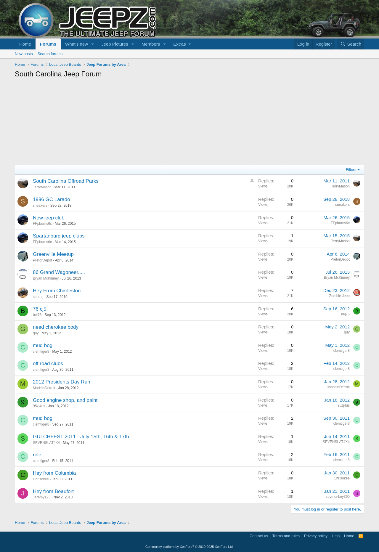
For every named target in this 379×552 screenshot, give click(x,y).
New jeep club (49, 218)
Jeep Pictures (114, 43)
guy (35, 333)
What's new (76, 43)
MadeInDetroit (44, 388)
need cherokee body (55, 327)
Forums (48, 43)
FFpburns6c (42, 224)
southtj (38, 297)
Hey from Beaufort (53, 491)
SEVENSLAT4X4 (46, 443)
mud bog (42, 345)
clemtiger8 (41, 351)
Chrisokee (41, 479)
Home (25, 43)
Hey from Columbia (54, 473)
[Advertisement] (189, 123)
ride (37, 455)
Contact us (259, 536)
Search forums (50, 54)
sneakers (40, 205)
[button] (93, 43)
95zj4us (39, 406)
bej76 (37, 315)
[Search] (350, 43)
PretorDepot (42, 260)
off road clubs (48, 363)
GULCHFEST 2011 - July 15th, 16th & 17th (81, 436)
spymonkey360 (338, 497)
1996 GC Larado (51, 199)
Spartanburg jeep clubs (59, 236)
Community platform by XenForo (189, 546)
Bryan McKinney (46, 278)
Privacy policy (315, 536)
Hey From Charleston (57, 290)
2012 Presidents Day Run (61, 382)
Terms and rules (286, 536)
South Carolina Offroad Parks (66, 181)
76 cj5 (39, 309)
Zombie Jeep (339, 296)
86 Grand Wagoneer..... (59, 272)
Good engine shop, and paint (65, 400)
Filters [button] (351, 169)
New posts (24, 54)
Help (336, 536)
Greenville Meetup (53, 254)
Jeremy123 (41, 497)
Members (151, 43)
